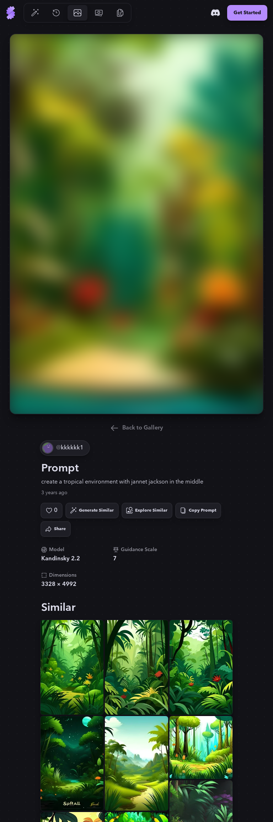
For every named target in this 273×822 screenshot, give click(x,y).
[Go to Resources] (120, 13)
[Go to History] (56, 13)
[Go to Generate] (35, 13)
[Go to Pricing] (98, 13)
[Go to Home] (10, 13)
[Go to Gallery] (77, 13)
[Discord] (215, 13)
